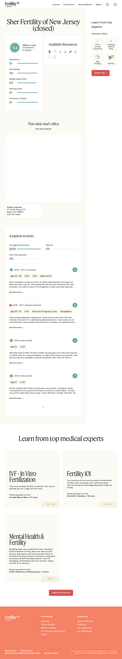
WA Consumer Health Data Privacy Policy (22, 653)
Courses (55, 5)
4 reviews (27, 50)
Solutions (82, 624)
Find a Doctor (69, 5)
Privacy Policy (26, 651)
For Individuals (84, 631)
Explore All (99, 72)
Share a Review (49, 628)
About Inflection (85, 5)
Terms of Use (11, 651)
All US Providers (51, 653)
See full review (15, 292)
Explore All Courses (61, 592)
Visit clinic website (43, 129)
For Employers (84, 628)
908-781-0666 (13, 214)
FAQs (44, 634)
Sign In (99, 5)
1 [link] (43, 407)
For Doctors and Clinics (53, 631)
